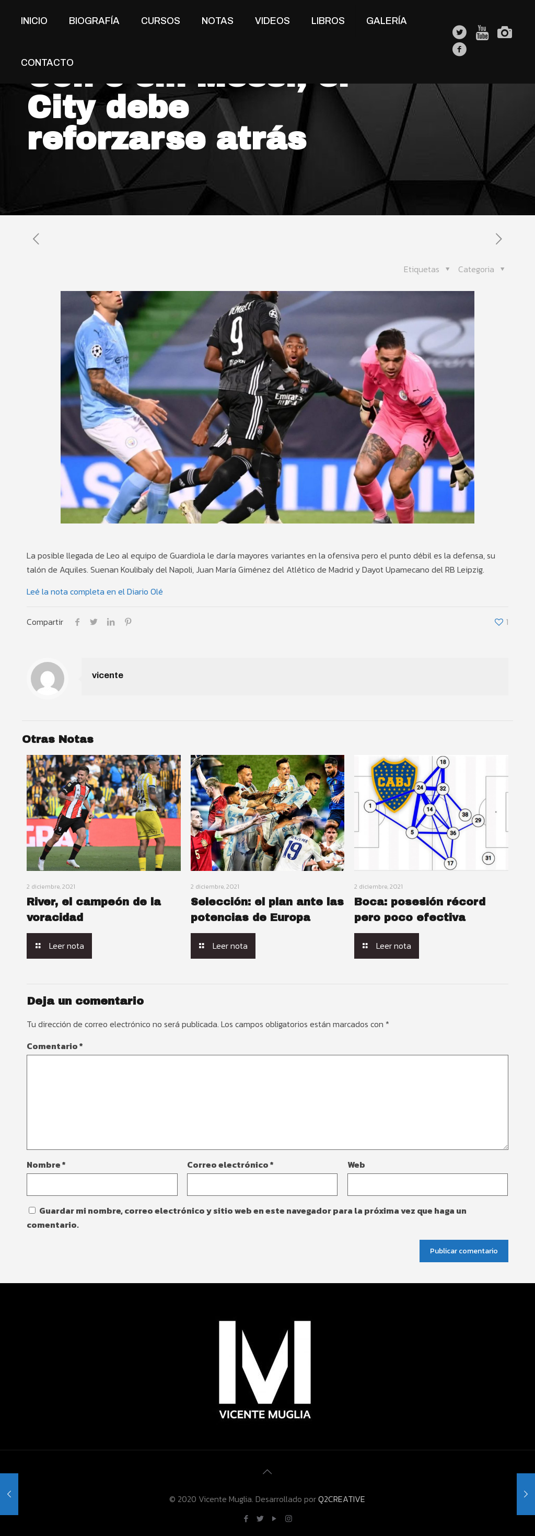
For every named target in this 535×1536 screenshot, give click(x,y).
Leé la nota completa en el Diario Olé (95, 591)
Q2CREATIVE (341, 1499)
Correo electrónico (230, 1164)
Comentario (55, 1046)
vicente (107, 675)
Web (356, 1164)
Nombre (46, 1164)
